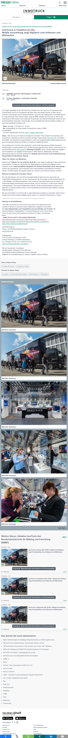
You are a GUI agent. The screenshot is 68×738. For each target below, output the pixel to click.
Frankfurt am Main (23, 266)
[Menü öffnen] (65, 2)
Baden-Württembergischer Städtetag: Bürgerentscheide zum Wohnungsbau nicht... (29, 640)
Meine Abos (63, 5)
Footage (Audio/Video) (36, 132)
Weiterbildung (33, 274)
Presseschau (7, 703)
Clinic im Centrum (8, 671)
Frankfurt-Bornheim (8, 266)
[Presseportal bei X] (14, 722)
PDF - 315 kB (23, 94)
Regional (42, 5)
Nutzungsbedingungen (40, 727)
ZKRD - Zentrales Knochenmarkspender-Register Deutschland (22, 675)
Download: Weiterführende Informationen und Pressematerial (34, 105)
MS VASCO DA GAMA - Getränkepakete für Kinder (19, 652)
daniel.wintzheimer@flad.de (11, 244)
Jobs (34, 729)
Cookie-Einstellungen (9, 733)
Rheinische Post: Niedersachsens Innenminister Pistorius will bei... (24, 643)
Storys (3, 5)
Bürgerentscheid (8, 687)
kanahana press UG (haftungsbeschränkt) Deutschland (20, 655)
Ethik (4, 697)
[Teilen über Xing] (39, 736)
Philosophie (44, 274)
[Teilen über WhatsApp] (28, 736)
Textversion (6, 729)
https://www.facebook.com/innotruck (13, 219)
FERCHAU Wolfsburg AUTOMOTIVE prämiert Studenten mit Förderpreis (26, 649)
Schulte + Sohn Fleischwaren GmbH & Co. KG (17, 665)
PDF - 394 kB (22, 99)
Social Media (37, 733)
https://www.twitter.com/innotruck (35, 219)
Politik (5, 694)
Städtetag (6, 690)
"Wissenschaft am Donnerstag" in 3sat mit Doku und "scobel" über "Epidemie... (28, 646)
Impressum (5, 725)
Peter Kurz (6, 684)
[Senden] (62, 736)
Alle (64, 537)
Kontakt (4, 727)
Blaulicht (22, 5)
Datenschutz (6, 731)
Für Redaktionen (38, 725)
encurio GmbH (7, 668)
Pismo (5, 662)
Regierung (6, 700)
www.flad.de (24, 244)
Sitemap (35, 731)
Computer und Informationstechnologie (14, 274)
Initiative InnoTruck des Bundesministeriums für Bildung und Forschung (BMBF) (27, 26)
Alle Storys (17, 17)
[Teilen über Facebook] (5, 736)
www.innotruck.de (7, 231)
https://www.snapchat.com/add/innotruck (14, 224)
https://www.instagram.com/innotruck (13, 221)
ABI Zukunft (20, 149)
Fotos (26, 132)
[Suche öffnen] (60, 2)
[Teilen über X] (17, 736)
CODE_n (6, 659)
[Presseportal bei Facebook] (12, 722)
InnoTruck (50, 138)
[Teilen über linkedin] (51, 736)
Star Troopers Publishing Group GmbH (15, 678)
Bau (4, 681)
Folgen (51, 17)
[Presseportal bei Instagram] (16, 722)
